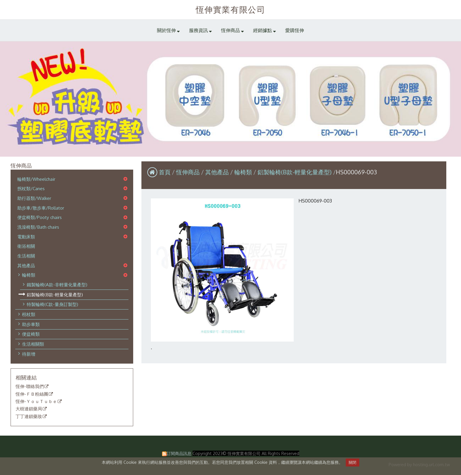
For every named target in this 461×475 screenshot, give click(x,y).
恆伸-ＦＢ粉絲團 (32, 394)
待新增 (28, 354)
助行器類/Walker (34, 198)
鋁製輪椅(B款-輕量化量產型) (55, 294)
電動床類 (26, 237)
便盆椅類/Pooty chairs (39, 217)
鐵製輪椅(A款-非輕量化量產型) (57, 284)
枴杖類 (28, 314)
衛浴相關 (26, 246)
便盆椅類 (31, 334)
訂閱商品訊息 (179, 453)
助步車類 (31, 324)
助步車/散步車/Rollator (40, 208)
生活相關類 (33, 344)
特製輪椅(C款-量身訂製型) (52, 304)
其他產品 (26, 265)
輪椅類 (28, 275)
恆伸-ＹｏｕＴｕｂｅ (36, 401)
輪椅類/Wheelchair (36, 179)
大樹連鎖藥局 (29, 409)
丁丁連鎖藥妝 (29, 416)
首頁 (165, 172)
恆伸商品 (188, 172)
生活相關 (26, 256)
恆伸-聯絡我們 (30, 386)
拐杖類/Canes (31, 188)
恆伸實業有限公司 (230, 9)
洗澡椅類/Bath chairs (38, 227)
